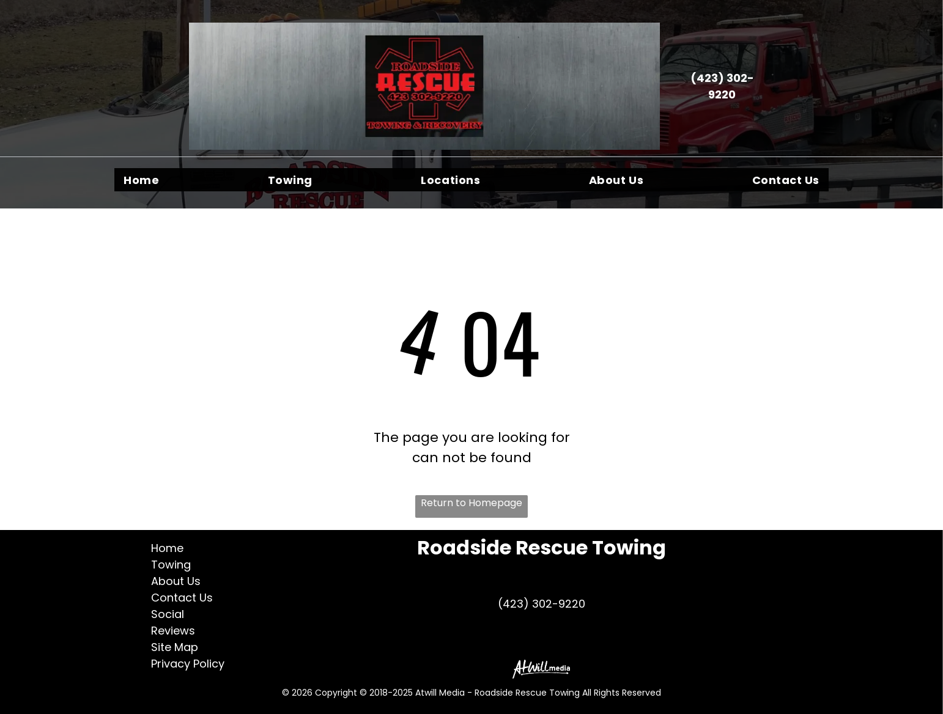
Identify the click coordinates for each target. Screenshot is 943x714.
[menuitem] (141, 179)
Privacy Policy (187, 663)
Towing (171, 564)
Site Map (174, 647)
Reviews (173, 630)
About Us (176, 581)
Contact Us (182, 597)
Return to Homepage (471, 503)
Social (167, 614)
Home (167, 548)
